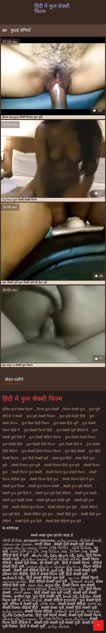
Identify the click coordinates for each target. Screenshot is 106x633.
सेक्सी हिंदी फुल (67, 514)
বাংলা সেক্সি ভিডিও (54, 548)
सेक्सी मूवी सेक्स (25, 563)
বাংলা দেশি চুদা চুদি (24, 552)
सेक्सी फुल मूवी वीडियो (77, 486)
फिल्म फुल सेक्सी (48, 409)
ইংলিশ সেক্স (78, 552)
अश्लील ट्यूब (22, 596)
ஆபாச (73, 578)
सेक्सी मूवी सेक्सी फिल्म (84, 615)
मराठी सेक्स (43, 544)
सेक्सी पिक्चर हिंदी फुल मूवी (62, 465)
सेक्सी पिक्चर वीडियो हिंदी (20, 608)
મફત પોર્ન (35, 585)
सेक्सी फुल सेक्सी (86, 493)
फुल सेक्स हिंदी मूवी (65, 423)
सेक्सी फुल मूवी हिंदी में (16, 493)
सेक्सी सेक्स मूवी (52, 608)
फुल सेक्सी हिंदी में (70, 444)
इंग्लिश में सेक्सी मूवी (24, 604)
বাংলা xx (94, 604)
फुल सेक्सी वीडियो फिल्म (45, 437)
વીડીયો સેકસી (90, 540)
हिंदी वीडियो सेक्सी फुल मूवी (48, 582)
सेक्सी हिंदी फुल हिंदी (28, 521)
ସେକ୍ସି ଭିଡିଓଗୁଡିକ (62, 589)
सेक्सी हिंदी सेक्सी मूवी (82, 608)
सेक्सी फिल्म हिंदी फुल (44, 479)
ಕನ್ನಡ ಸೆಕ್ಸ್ (52, 585)
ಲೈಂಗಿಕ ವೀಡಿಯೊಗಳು (17, 615)
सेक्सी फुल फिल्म (13, 486)
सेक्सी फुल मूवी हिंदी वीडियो (53, 493)
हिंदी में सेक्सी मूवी (33, 626)
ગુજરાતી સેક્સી (81, 582)
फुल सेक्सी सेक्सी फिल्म (80, 437)
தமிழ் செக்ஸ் (58, 626)
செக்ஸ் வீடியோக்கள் (19, 548)
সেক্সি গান (48, 604)
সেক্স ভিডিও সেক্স (54, 552)
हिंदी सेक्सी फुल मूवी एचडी (52, 593)
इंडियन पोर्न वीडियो (15, 574)
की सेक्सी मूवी (49, 563)
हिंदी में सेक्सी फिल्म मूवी (47, 574)
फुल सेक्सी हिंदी (12, 444)
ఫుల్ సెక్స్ (57, 570)
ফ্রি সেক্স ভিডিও (51, 619)
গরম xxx (92, 611)
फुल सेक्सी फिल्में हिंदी (38, 430)
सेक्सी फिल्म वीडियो (38, 611)
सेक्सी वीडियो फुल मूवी (62, 507)
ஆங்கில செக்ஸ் (34, 559)
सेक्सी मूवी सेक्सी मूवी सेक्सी (73, 544)
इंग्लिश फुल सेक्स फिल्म (17, 409)
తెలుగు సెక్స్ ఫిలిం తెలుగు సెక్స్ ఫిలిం (58, 555)
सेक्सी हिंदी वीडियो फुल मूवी (63, 521)
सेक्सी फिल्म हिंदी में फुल (78, 479)
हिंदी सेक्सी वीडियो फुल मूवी (45, 578)
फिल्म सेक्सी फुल (74, 409)
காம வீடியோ (76, 619)
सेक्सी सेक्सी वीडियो (71, 604)
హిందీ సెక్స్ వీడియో (77, 596)
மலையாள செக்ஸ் (17, 544)
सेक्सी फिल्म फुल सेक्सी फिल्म (65, 472)
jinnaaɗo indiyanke (39, 540)
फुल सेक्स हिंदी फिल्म (35, 423)
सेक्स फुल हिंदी (61, 458)
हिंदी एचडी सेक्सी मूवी (81, 570)
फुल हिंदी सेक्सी (75, 451)
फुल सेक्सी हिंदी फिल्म (40, 444)
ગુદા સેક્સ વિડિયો (33, 589)
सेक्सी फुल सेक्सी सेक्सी (17, 500)
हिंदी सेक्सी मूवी (77, 574)
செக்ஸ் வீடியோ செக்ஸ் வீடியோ (53, 567)
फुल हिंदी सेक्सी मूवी (35, 458)
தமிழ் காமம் (67, 540)
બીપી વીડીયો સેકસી (64, 559)
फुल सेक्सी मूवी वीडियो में (72, 430)
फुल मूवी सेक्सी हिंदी (72, 416)
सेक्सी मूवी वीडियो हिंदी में (31, 570)
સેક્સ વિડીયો (32, 600)
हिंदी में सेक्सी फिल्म (76, 563)
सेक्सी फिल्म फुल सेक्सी (26, 472)
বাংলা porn (23, 593)
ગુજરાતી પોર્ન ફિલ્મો (69, 611)
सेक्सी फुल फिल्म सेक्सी (43, 486)
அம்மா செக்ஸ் (14, 582)
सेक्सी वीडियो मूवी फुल (38, 514)
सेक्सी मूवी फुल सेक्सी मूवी (53, 500)
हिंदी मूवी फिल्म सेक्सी (50, 615)
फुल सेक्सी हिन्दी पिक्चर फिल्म (41, 451)
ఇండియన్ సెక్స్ (13, 578)
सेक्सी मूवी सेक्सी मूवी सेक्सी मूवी (57, 623)
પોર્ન (81, 589)
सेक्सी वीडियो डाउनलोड (60, 600)
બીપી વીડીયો (12, 540)
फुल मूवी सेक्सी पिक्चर (40, 416)
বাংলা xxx (10, 589)
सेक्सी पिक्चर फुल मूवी (25, 465)
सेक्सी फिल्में (89, 578)
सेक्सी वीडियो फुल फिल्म (28, 507)
